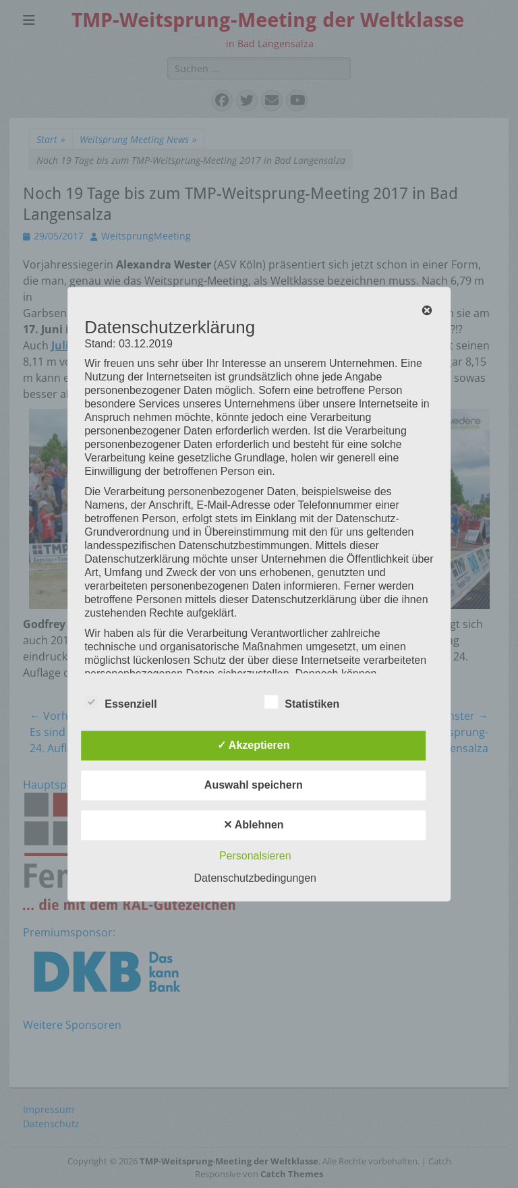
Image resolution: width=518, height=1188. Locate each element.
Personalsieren (255, 855)
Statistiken (301, 702)
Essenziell (120, 702)
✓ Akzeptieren (253, 745)
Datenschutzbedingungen (255, 878)
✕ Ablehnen (253, 824)
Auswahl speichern (253, 785)
